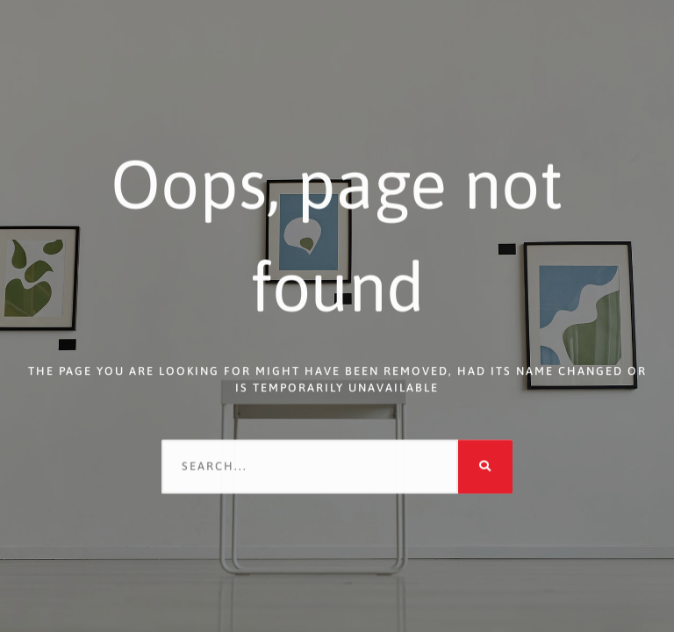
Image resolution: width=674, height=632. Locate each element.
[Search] (485, 465)
